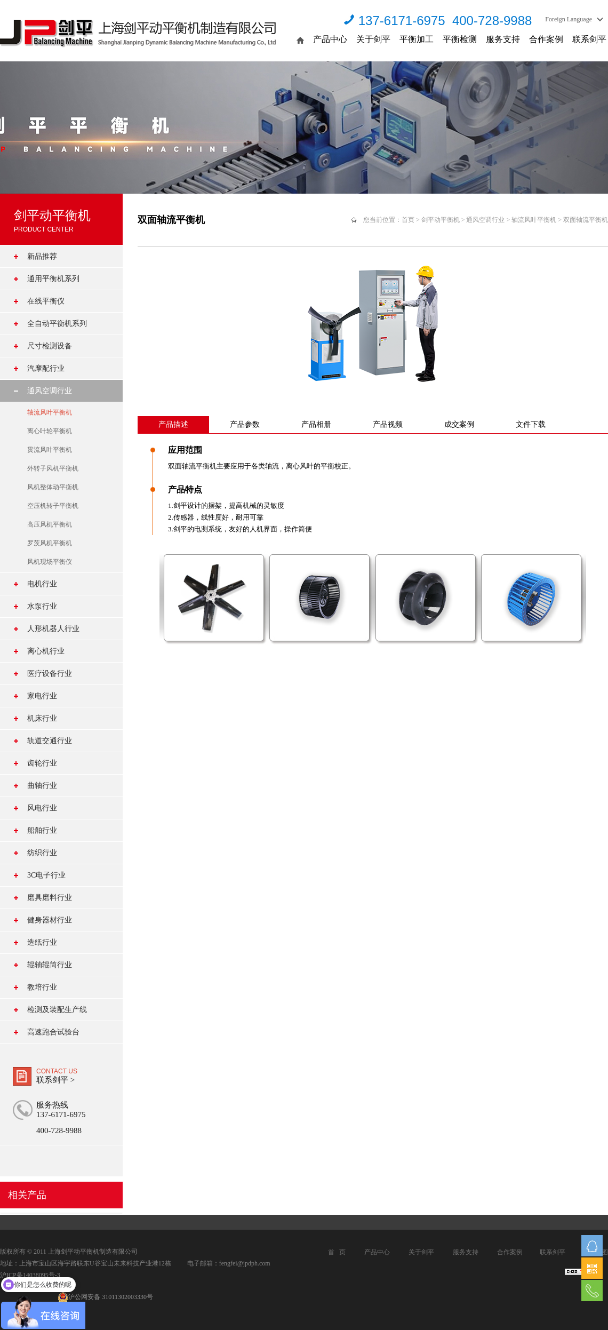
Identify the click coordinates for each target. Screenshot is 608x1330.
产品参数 (245, 424)
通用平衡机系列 (53, 279)
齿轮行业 (42, 763)
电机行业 (42, 584)
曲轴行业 (42, 786)
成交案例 (459, 424)
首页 (408, 220)
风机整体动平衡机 (52, 487)
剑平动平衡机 (440, 220)
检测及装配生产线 (57, 1010)
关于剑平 (373, 39)
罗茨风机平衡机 (49, 543)
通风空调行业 (49, 391)
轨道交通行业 (49, 741)
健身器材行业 (49, 920)
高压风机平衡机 (49, 524)
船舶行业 (42, 830)
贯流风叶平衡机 (49, 449)
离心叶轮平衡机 (49, 431)
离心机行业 (46, 651)
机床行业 (42, 718)
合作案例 (546, 39)
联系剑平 (589, 39)
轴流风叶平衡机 (49, 412)
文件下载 (531, 424)
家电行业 (42, 696)
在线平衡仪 (46, 301)
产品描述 (173, 424)
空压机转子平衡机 (52, 505)
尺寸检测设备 (49, 346)
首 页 (337, 1252)
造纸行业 (42, 942)
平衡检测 (460, 39)
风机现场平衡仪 (49, 562)
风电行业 (42, 808)
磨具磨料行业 (49, 898)
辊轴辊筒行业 (49, 965)
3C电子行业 (46, 875)
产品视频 (388, 424)
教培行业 (42, 987)
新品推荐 (42, 256)
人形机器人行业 (53, 629)
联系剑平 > (55, 1080)
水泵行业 (42, 606)
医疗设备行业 (49, 674)
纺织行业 (42, 853)
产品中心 (330, 39)
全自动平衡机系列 (57, 324)
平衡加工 (416, 39)
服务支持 (503, 39)
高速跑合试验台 (53, 1032)
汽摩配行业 (46, 368)
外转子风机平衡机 (52, 468)
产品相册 (316, 424)
